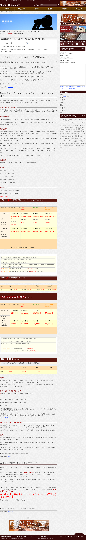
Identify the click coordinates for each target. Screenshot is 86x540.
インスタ (61, 120)
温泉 (69, 129)
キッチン (10, 508)
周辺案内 (50, 8)
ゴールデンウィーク (75, 122)
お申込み (73, 138)
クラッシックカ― (77, 120)
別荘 (73, 125)
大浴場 (9, 453)
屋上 (73, 127)
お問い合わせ (65, 138)
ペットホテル (82, 123)
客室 (72, 143)
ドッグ (69, 123)
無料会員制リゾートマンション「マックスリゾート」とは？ (27, 94)
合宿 (3, 453)
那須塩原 (17, 83)
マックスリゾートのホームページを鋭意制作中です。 (26, 57)
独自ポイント (21, 8)
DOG (61, 119)
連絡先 (72, 133)
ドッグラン (73, 123)
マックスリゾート (66, 141)
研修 (67, 145)
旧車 (64, 129)
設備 (63, 133)
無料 (74, 129)
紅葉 (65, 131)
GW (63, 119)
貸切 (65, 133)
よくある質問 (35, 8)
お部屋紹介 (64, 8)
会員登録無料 (69, 125)
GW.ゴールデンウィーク (69, 119)
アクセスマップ (82, 138)
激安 (71, 129)
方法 (79, 143)
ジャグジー (65, 123)
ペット (12, 83)
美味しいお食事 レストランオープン (18, 463)
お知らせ (7, 8)
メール (72, 141)
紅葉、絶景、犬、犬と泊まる (72, 131)
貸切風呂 (68, 133)
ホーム (2, 11)
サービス (72, 140)
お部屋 (80, 119)
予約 (64, 125)
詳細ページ (10, 87)
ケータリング (16, 508)
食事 (22, 83)
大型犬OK (66, 127)
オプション (4, 508)
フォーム (77, 140)
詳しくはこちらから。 (7, 417)
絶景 (79, 131)
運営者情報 (66, 536)
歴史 (66, 129)
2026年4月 (64, 96)
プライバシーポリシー (73, 536)
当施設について (79, 8)
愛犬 (81, 127)
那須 (63, 136)
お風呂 (8, 83)
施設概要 (17, 453)
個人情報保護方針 (81, 141)
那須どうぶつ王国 (68, 136)
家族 (71, 127)
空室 (62, 131)
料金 (13, 453)
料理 (30, 508)
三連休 (61, 125)
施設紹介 (23, 453)
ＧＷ (83, 136)
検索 (65, 145)
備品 (61, 143)
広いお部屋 (77, 127)
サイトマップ (82, 536)
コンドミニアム (24, 508)
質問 (74, 145)
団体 (6, 453)
